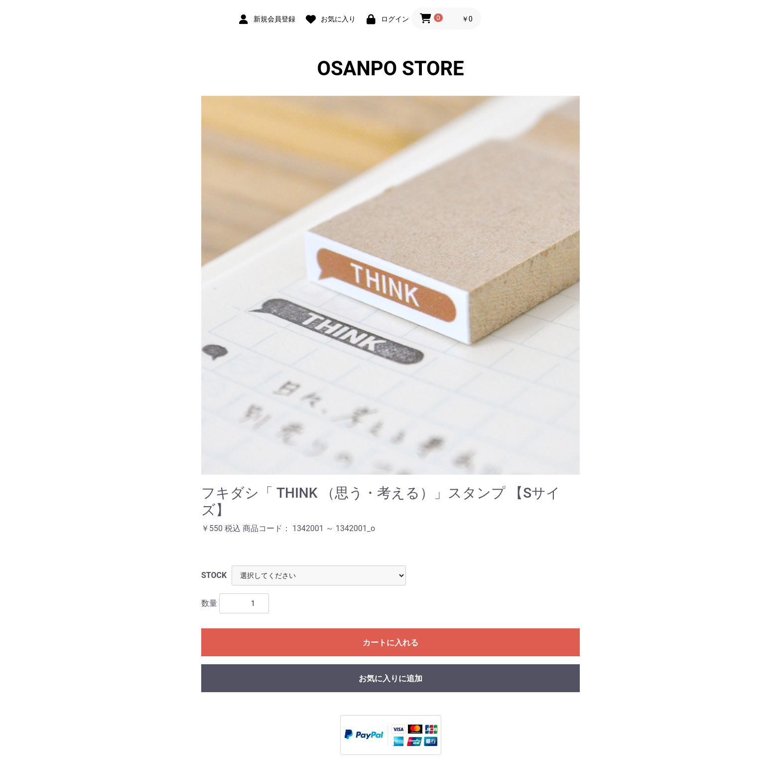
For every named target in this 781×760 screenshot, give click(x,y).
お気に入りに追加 (390, 678)
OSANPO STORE (390, 68)
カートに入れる (390, 642)
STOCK (214, 575)
